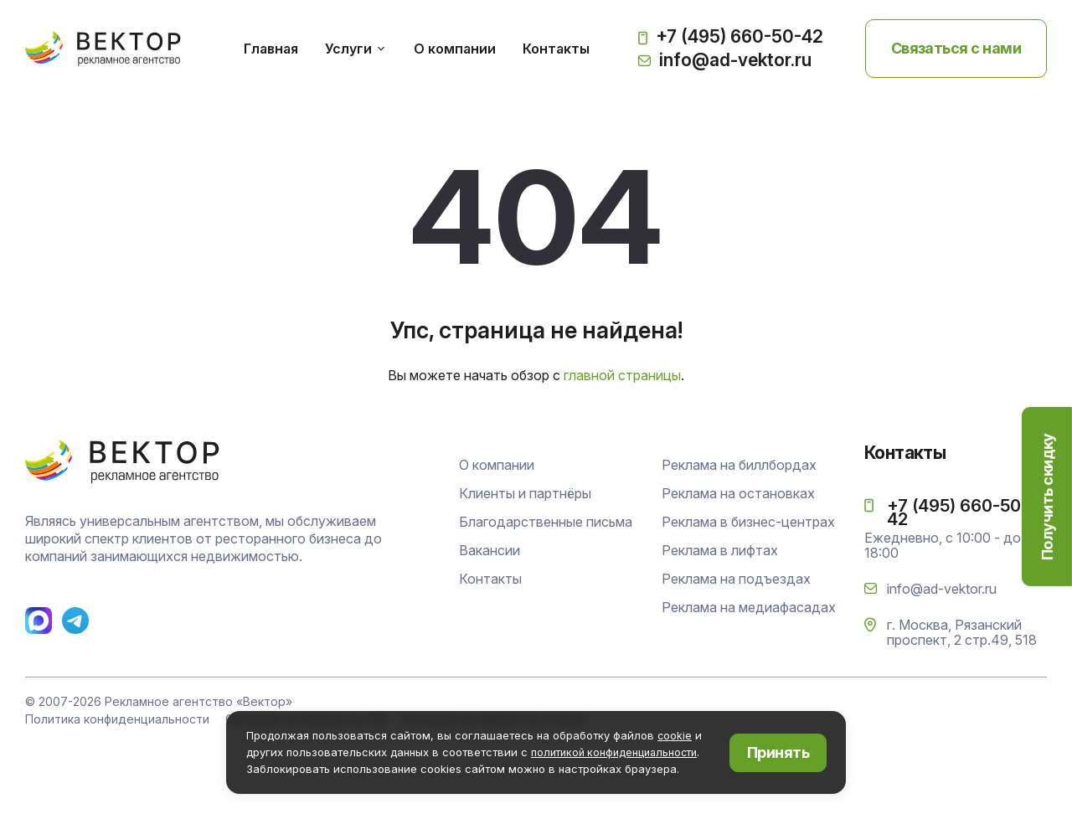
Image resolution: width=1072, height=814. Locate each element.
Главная (284, 54)
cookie (675, 736)
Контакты (569, 54)
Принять (778, 752)
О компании (468, 54)
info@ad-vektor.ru (725, 66)
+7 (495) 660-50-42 (730, 43)
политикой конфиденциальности (618, 752)
